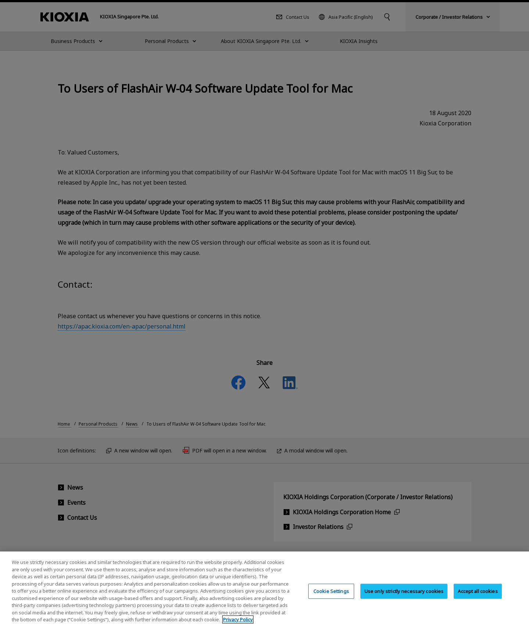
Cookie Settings (331, 597)
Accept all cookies (477, 597)
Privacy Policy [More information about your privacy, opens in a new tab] (238, 626)
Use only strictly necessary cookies (404, 597)
